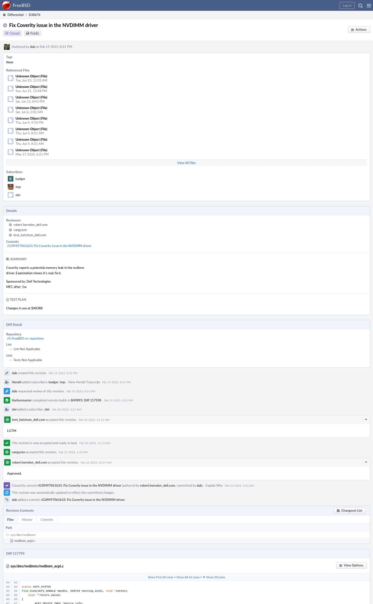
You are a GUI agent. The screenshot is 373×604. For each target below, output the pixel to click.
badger (20, 179)
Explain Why (214, 485)
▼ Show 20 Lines (214, 577)
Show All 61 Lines (188, 577)
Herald (16, 382)
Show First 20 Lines (160, 577)
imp (18, 187)
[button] (369, 5)
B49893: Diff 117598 (86, 400)
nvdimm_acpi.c (24, 540)
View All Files (186, 163)
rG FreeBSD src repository (25, 338)
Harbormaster (22, 400)
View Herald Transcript (84, 382)
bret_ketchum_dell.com (30, 235)
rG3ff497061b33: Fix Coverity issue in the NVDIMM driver (49, 246)
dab (32, 47)
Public (34, 33)
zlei (17, 195)
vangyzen (20, 230)
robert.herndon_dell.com (31, 224)
